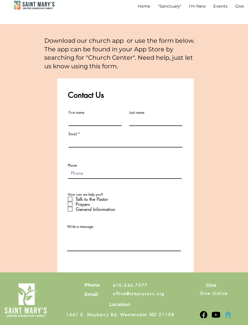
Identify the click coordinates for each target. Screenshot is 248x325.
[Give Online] (214, 294)
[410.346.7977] (130, 285)
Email (73, 134)
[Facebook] (204, 315)
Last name (136, 112)
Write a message (80, 226)
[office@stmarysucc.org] (138, 294)
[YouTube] (216, 315)
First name (76, 112)
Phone (72, 165)
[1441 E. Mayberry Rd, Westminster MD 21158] (120, 315)
